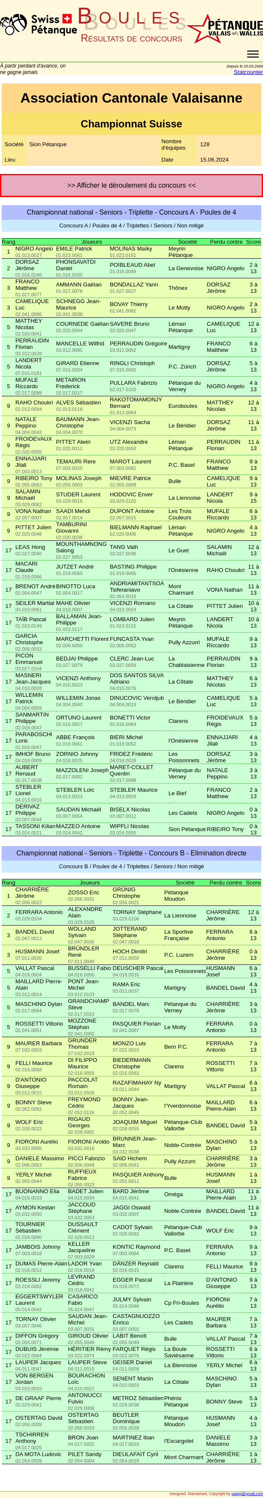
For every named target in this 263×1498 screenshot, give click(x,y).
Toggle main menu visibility (253, 51)
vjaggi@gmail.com (247, 1494)
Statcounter (248, 72)
